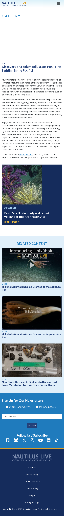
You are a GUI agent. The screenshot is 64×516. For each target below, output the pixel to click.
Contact (32, 467)
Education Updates (47, 407)
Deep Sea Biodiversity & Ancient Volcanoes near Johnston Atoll (26, 215)
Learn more (11, 222)
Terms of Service (32, 481)
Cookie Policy (32, 488)
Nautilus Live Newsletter (20, 407)
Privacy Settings (32, 502)
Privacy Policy (32, 474)
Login (32, 495)
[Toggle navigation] (58, 3)
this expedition (26, 154)
